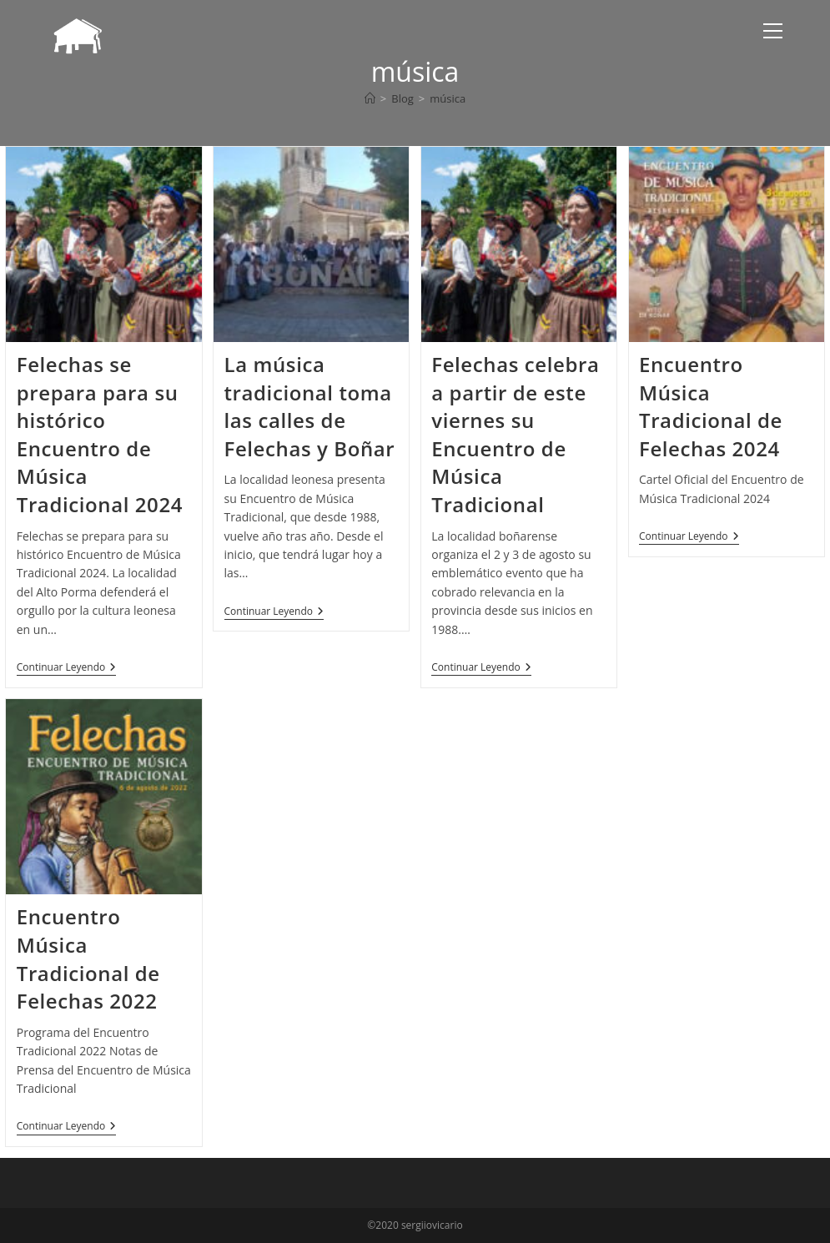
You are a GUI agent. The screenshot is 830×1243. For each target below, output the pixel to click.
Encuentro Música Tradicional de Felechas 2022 (88, 958)
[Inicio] (370, 98)
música (447, 98)
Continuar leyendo (67, 669)
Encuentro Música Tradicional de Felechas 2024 (710, 406)
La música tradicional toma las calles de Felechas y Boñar (309, 406)
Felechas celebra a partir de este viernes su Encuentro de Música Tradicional (515, 434)
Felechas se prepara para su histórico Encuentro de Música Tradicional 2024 (100, 434)
